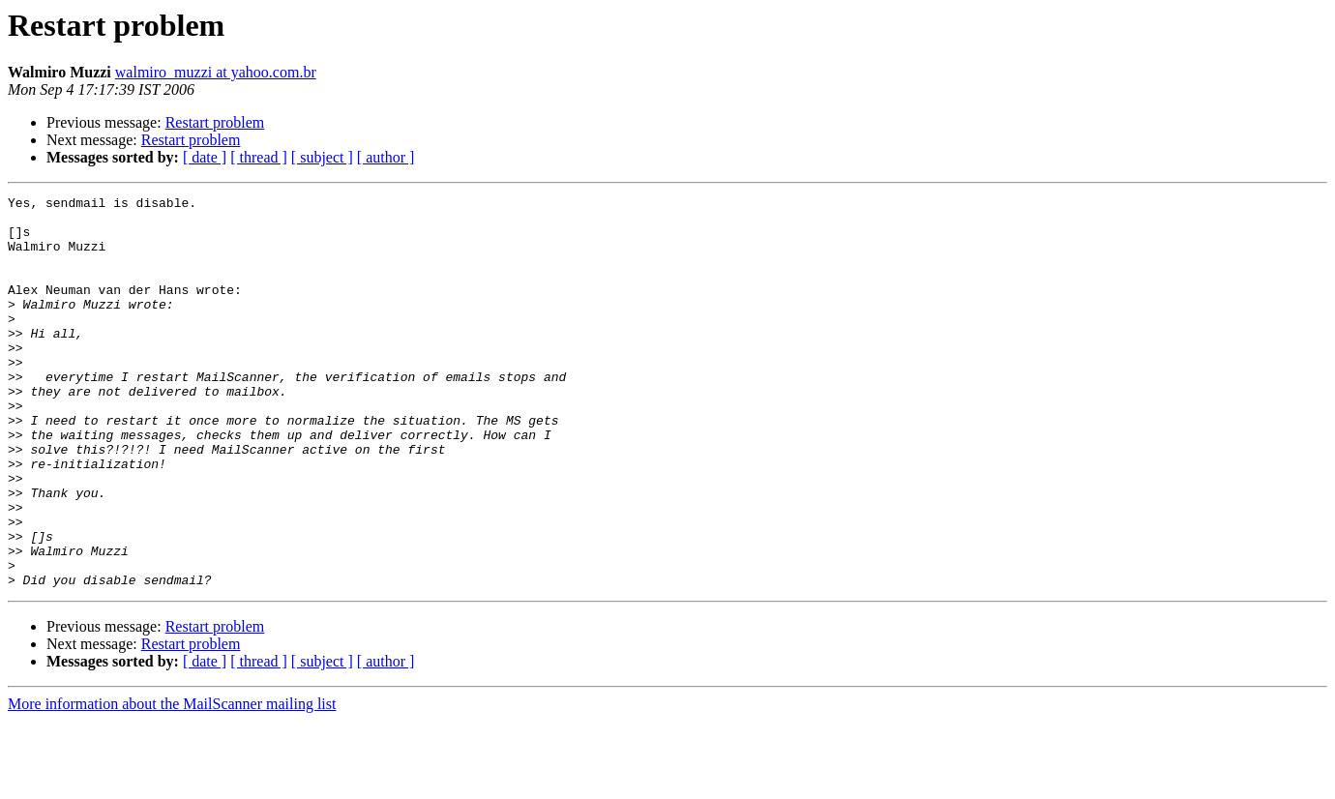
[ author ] (386, 157)
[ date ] (204, 157)
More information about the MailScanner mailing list (172, 782)
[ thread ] (258, 157)
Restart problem (215, 122)
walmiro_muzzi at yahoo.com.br (215, 72)
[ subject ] (322, 157)
